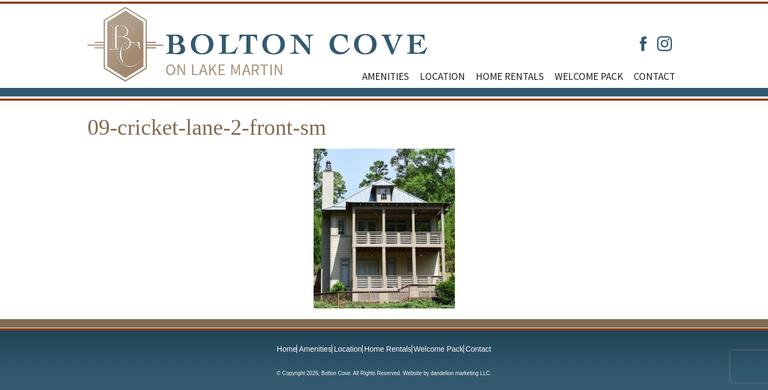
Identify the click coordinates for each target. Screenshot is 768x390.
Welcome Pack (589, 76)
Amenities (385, 76)
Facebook (643, 43)
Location (442, 76)
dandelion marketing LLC (460, 373)
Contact (654, 76)
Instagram (664, 43)
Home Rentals (510, 76)
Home (287, 349)
